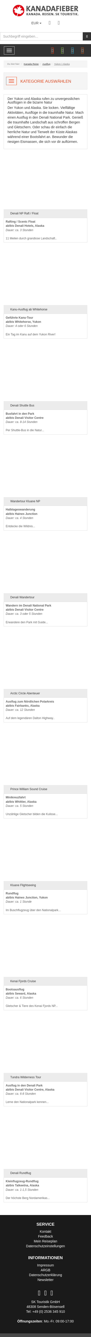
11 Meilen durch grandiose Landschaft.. (31, 230)
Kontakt (45, 1231)
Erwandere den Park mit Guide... (28, 614)
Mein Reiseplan (45, 1241)
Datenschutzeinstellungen (45, 1246)
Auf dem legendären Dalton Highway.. (30, 710)
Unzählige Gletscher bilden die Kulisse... (32, 806)
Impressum (45, 1265)
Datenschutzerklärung (45, 1275)
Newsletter (45, 1280)
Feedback (45, 1236)
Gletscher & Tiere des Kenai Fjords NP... (32, 998)
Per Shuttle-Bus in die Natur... (25, 422)
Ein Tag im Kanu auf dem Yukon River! (31, 326)
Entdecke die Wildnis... (22, 518)
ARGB (45, 1270)
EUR (36, 23)
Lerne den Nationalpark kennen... (30, 1094)
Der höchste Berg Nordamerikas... (28, 1190)
